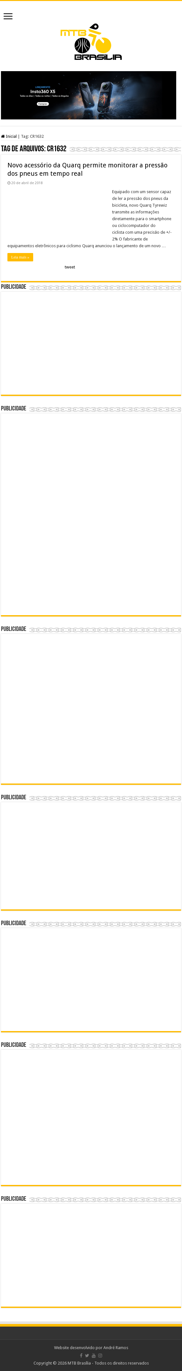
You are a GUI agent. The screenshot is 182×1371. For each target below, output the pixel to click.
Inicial (9, 136)
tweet (70, 267)
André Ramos (115, 1347)
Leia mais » (20, 257)
